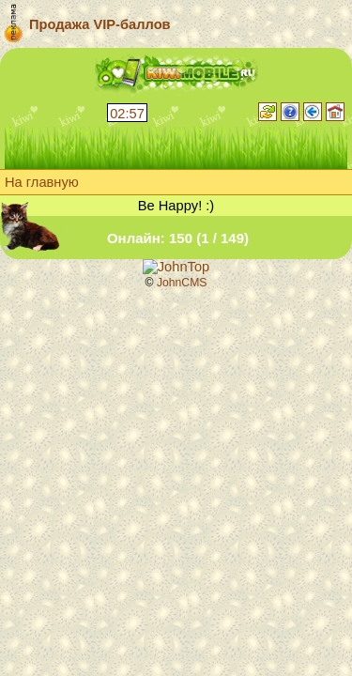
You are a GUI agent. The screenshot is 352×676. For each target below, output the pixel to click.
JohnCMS (182, 282)
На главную (42, 182)
